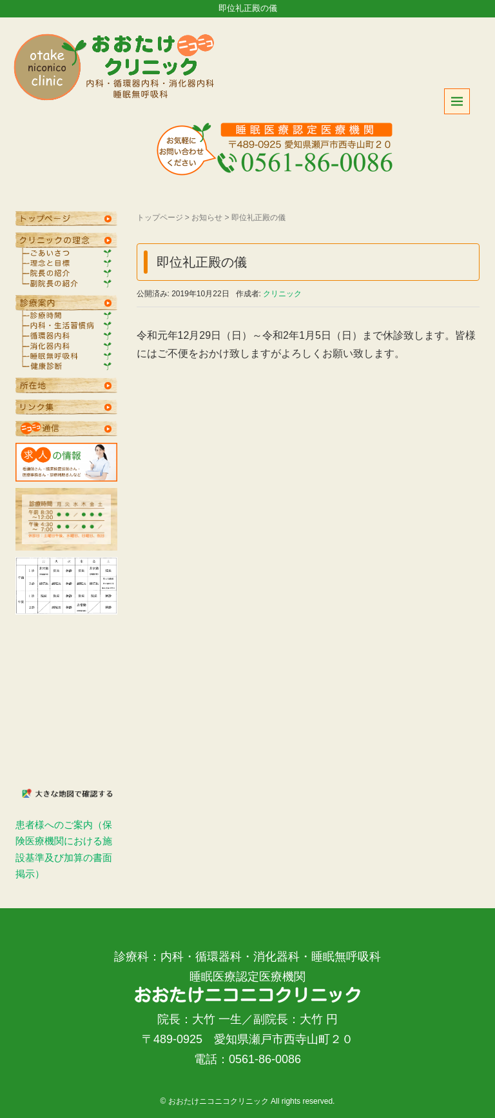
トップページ (160, 217)
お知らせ (206, 217)
